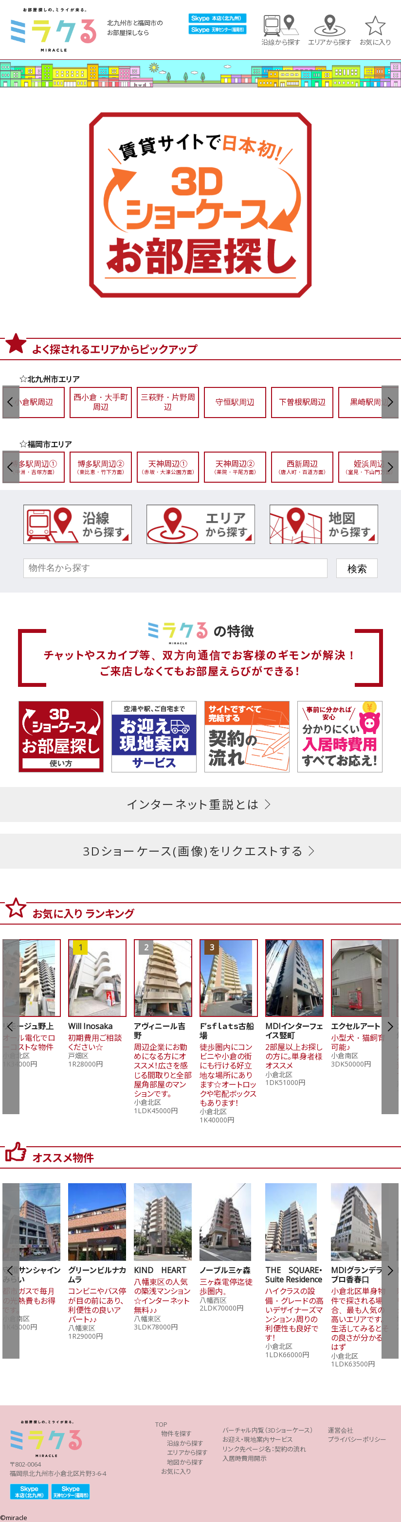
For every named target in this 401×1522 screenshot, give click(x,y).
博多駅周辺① (33, 466)
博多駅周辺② (101, 466)
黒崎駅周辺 (369, 402)
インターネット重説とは (200, 804)
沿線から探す (281, 41)
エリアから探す (330, 41)
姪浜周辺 (369, 466)
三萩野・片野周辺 (168, 402)
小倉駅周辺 (33, 402)
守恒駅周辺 (235, 402)
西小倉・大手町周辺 (100, 402)
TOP (161, 1424)
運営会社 (340, 1430)
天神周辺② (235, 466)
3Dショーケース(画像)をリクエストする (200, 851)
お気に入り (375, 41)
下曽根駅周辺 (302, 402)
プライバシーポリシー (357, 1439)
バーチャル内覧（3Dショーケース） (267, 1430)
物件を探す (176, 1433)
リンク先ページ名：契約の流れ (264, 1449)
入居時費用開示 (244, 1458)
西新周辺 (302, 466)
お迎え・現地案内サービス (257, 1439)
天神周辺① (168, 466)
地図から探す (185, 1462)
